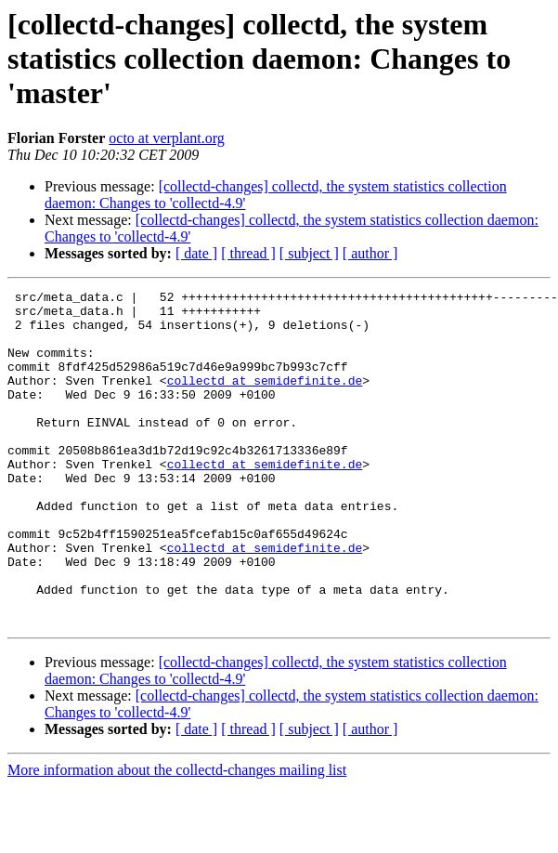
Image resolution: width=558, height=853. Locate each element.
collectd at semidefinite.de (265, 399)
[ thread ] (248, 253)
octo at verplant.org (167, 138)
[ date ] (196, 253)
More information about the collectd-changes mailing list (176, 837)
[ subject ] (309, 253)
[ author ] (370, 253)
